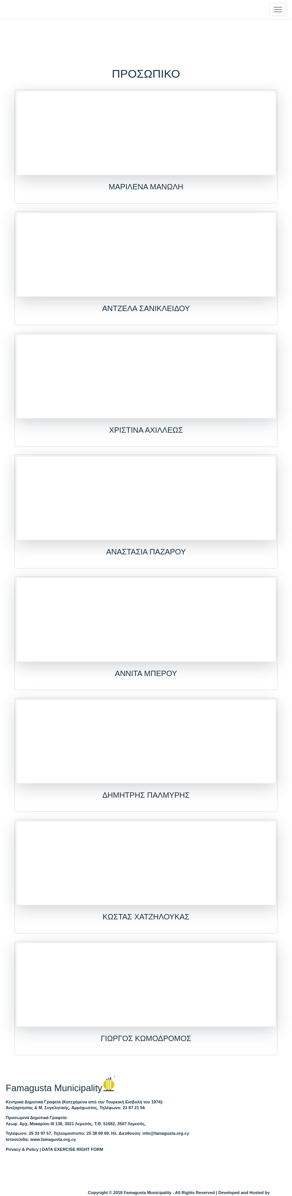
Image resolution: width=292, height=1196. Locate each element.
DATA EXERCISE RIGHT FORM (72, 1149)
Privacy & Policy (22, 1149)
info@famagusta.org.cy (165, 1133)
